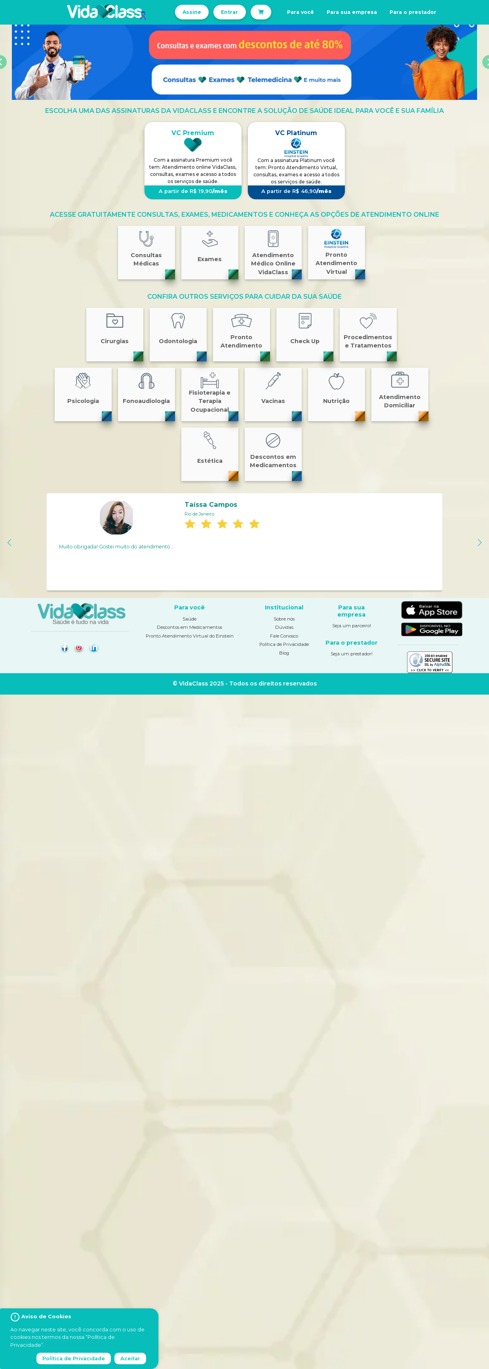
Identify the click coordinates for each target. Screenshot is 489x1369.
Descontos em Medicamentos (189, 627)
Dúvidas (284, 627)
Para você (300, 12)
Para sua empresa (352, 12)
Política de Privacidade (284, 644)
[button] (9, 543)
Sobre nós (284, 619)
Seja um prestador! (352, 654)
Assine (192, 12)
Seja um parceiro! (351, 625)
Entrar (229, 12)
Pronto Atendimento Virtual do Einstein (190, 636)
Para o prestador (413, 12)
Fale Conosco (284, 636)
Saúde (189, 619)
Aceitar (130, 1358)
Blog (284, 653)
